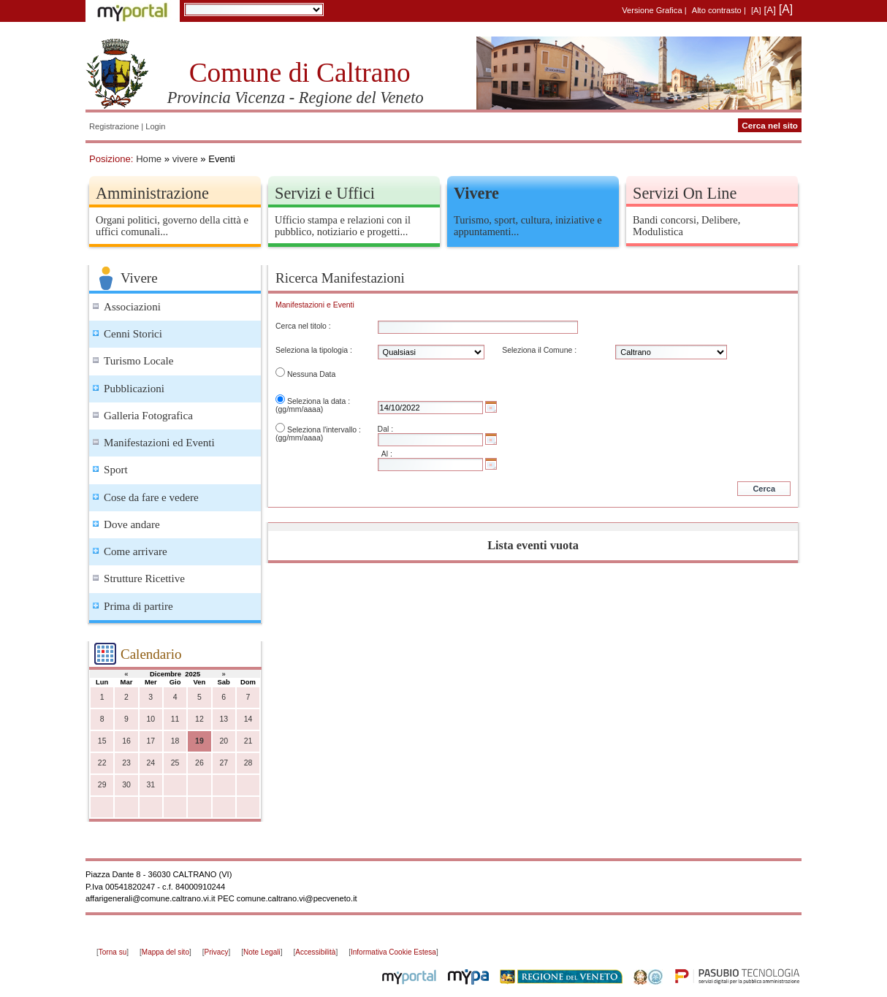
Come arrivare (135, 551)
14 (248, 719)
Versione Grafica (652, 10)
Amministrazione (152, 193)
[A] (756, 10)
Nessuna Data (311, 374)
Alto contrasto (717, 10)
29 (102, 785)
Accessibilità (315, 952)
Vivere (476, 193)
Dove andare (132, 524)
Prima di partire (138, 606)
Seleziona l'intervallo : (324, 430)
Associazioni (132, 307)
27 (223, 763)
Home (148, 158)
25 (175, 763)
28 (248, 763)
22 (102, 763)
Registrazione (114, 126)
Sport (116, 469)
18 (175, 741)
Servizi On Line (684, 193)
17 (150, 741)
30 (126, 785)
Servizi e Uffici (325, 193)
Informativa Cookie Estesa (393, 952)
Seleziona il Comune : (539, 350)
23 (126, 763)
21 (248, 741)
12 (199, 719)
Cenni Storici (133, 334)
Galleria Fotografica (148, 415)
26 (199, 763)
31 (150, 785)
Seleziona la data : (318, 401)
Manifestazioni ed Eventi (159, 442)
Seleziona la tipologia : (313, 350)
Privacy (217, 952)
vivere (185, 158)
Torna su (112, 952)
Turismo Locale (138, 361)
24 (150, 763)
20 (223, 741)
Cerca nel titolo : (303, 326)
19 (199, 741)
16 (126, 741)
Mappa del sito (165, 952)
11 (175, 719)
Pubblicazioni (134, 388)
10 (150, 719)
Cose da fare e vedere (151, 497)
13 (223, 719)
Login (155, 126)
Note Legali (262, 952)
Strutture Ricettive (144, 578)
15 (102, 741)
